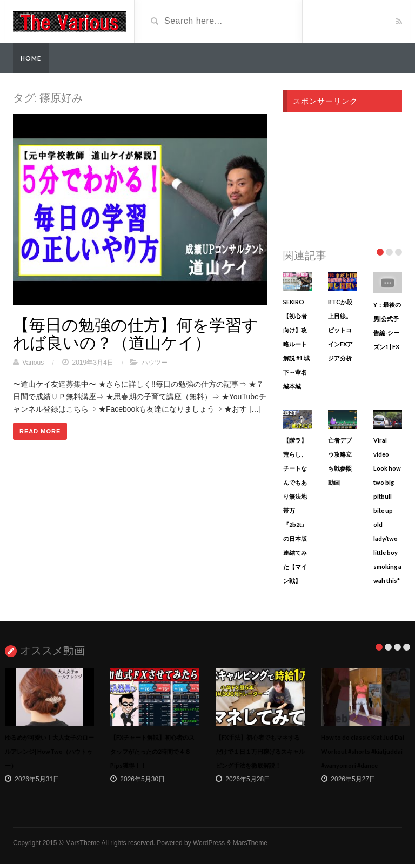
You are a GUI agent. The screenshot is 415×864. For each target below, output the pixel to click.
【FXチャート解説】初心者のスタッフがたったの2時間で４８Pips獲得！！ (152, 751)
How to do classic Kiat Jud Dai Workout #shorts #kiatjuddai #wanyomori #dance (362, 751)
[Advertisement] (342, 177)
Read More (40, 431)
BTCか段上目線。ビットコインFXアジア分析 (340, 329)
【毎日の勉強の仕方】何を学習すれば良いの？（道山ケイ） (135, 333)
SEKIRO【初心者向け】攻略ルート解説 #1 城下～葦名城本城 (296, 344)
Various (33, 362)
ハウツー (155, 362)
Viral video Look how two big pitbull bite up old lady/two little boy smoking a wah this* (387, 510)
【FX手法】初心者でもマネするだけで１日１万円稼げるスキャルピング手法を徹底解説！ (260, 751)
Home (31, 58)
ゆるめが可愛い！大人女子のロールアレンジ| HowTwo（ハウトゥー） (49, 751)
